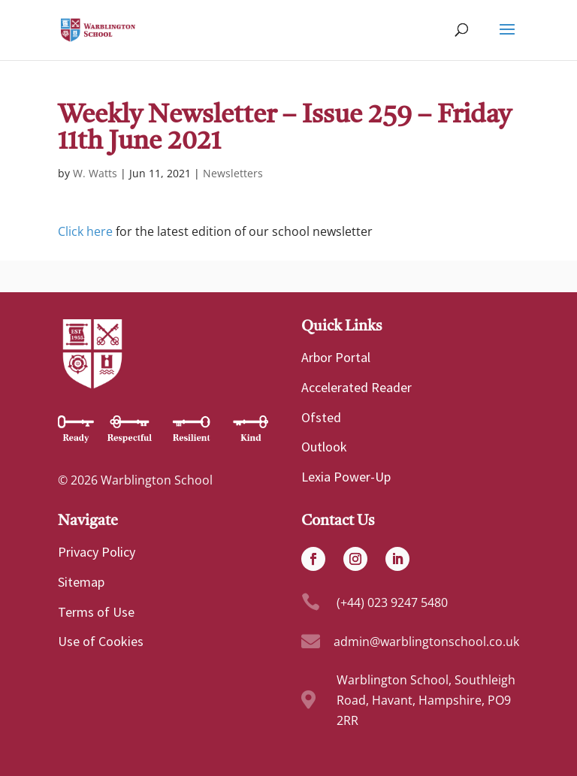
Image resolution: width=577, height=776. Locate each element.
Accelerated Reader (356, 387)
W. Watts (95, 173)
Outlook (324, 446)
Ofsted (321, 417)
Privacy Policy (96, 551)
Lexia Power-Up (346, 476)
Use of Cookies (100, 641)
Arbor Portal (335, 357)
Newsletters (233, 173)
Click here (85, 231)
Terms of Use (96, 611)
